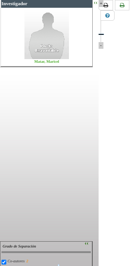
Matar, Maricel (46, 61)
